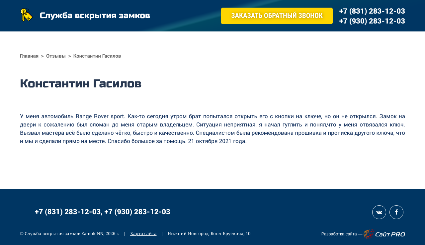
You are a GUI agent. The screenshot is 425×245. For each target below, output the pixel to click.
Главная (29, 56)
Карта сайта (143, 233)
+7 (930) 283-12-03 (137, 211)
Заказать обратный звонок (277, 16)
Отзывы (56, 56)
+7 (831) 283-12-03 (68, 211)
